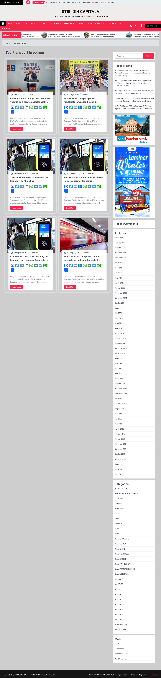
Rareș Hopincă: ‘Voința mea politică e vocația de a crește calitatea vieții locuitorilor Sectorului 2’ (30, 100)
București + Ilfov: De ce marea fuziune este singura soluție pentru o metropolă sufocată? (134, 92)
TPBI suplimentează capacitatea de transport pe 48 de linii (29, 179)
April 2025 (118, 278)
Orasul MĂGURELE (122, 554)
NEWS (10, 24)
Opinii (33, 24)
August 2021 (119, 464)
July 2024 (118, 313)
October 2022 (120, 399)
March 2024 (119, 333)
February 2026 (120, 243)
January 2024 (120, 343)
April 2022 (118, 424)
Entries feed (119, 649)
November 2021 (121, 449)
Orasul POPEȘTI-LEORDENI (125, 569)
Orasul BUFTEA (120, 544)
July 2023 (118, 363)
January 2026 (120, 248)
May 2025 (118, 273)
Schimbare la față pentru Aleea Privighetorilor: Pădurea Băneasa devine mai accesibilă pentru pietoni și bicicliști (76, 35)
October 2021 (120, 454)
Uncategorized (120, 629)
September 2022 (121, 404)
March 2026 (119, 238)
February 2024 (120, 338)
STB (59, 2)
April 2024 (118, 328)
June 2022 (119, 414)
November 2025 (121, 258)
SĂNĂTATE (119, 584)
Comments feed (121, 654)
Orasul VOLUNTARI (122, 574)
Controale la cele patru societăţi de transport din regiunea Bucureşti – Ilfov (29, 258)
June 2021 (119, 474)
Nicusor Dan (69, 2)
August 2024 (119, 308)
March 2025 (119, 283)
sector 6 (96, 2)
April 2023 (118, 374)
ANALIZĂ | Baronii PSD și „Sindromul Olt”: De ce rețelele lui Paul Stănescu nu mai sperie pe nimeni (133, 107)
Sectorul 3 (118, 604)
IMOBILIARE (119, 509)
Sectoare (55, 24)
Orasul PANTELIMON (122, 564)
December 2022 (121, 389)
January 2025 (120, 288)
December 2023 (121, 348)
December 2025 (121, 253)
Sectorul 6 (118, 619)
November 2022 (121, 394)
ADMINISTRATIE (22, 24)
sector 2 (112, 2)
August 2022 (119, 409)
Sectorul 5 (118, 614)
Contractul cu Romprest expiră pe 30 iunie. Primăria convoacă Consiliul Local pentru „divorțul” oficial (134, 99)
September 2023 (121, 353)
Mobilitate (99, 24)
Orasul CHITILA (120, 549)
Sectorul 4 (118, 609)
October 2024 (120, 303)
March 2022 (119, 429)
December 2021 (121, 444)
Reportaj (43, 24)
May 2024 (118, 323)
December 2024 (121, 293)
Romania (86, 2)
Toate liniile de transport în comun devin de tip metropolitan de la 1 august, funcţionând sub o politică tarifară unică (82, 258)
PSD (104, 2)
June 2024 (119, 318)
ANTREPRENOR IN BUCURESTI (126, 494)
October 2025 (120, 263)
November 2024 (121, 298)
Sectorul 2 (118, 599)
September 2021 (121, 459)
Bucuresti (51, 2)
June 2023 (119, 369)
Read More (16, 129)
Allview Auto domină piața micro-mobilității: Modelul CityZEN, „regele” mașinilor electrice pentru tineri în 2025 (34, 35)
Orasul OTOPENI (121, 559)
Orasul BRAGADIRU (122, 539)
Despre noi (6, 28)
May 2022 (118, 419)
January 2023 (120, 384)
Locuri (80, 24)
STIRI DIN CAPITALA (80, 11)
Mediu (89, 24)
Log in (117, 644)
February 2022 (120, 434)
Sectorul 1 (118, 594)
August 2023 (119, 358)
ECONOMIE (119, 499)
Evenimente (69, 24)
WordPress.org (120, 659)
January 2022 (120, 439)
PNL (78, 2)
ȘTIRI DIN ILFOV (113, 24)
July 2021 (118, 469)
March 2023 (119, 379)
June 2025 (119, 268)
